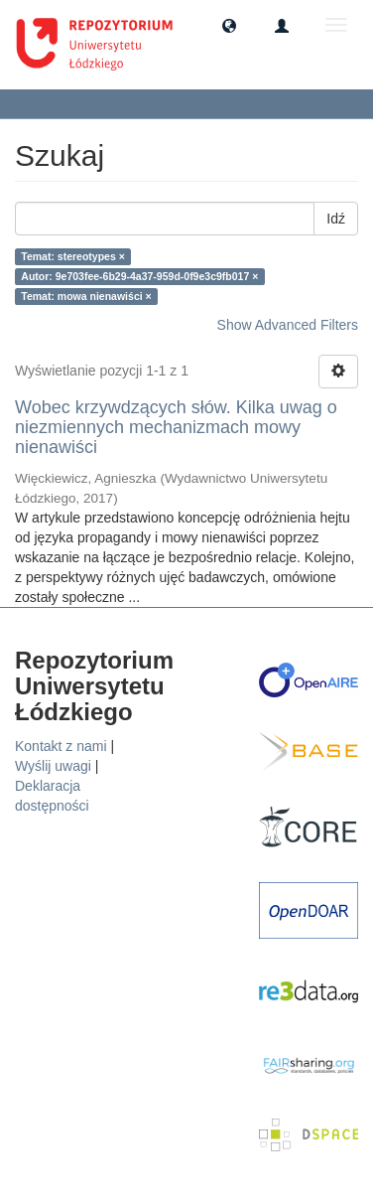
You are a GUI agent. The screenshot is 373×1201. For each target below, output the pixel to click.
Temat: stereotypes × (73, 256)
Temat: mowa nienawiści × (86, 296)
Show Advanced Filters (287, 325)
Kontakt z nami (61, 746)
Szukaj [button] (54, 103)
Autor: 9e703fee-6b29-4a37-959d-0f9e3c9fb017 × (139, 276)
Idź (335, 218)
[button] (229, 25)
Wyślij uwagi (53, 766)
